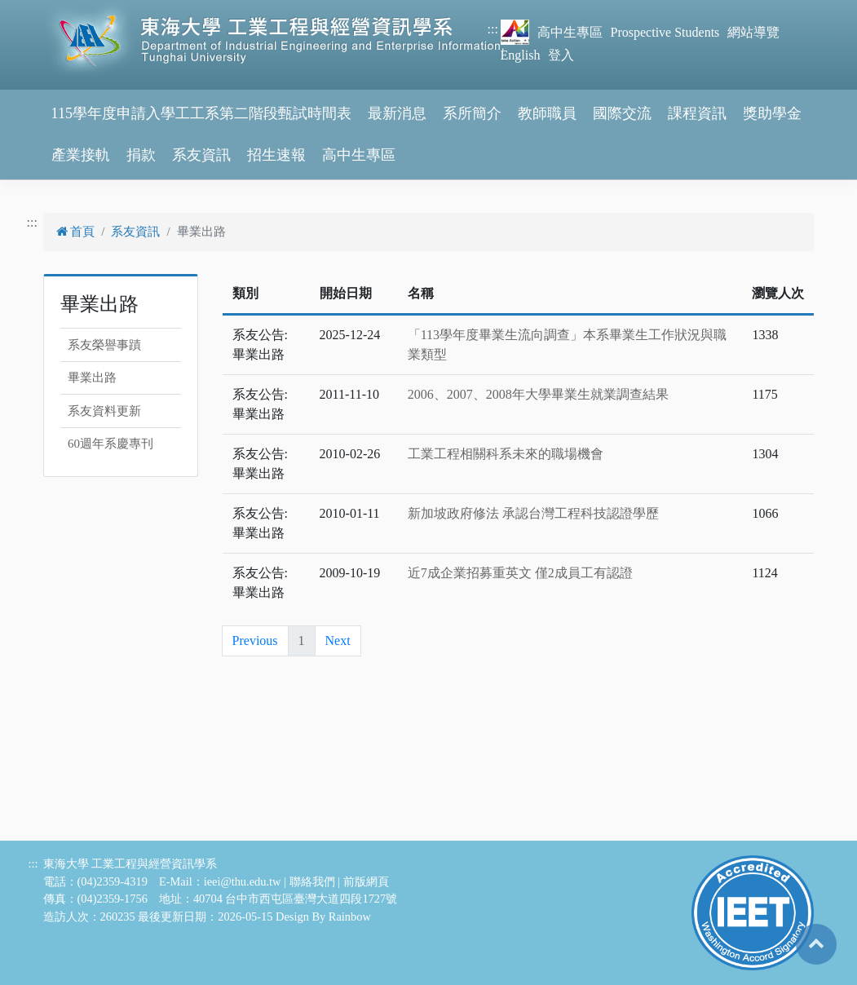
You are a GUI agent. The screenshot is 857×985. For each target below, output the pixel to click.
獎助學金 (772, 113)
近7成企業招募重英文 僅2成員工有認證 (520, 573)
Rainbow (350, 916)
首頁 (75, 231)
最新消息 (397, 113)
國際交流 (622, 113)
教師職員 (547, 113)
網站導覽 (753, 32)
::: (493, 29)
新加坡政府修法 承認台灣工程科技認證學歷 (533, 513)
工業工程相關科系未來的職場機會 (505, 454)
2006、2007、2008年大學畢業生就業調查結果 (538, 394)
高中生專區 (570, 32)
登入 (561, 55)
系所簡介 (472, 113)
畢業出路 (92, 377)
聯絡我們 (312, 881)
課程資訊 (697, 113)
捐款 (141, 155)
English (521, 55)
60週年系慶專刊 (110, 443)
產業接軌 (80, 155)
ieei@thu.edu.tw (242, 881)
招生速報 (276, 155)
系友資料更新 (104, 410)
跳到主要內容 (39, 9)
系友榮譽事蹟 (104, 344)
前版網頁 (366, 881)
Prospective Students (665, 32)
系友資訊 (201, 155)
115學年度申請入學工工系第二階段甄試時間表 (201, 113)
